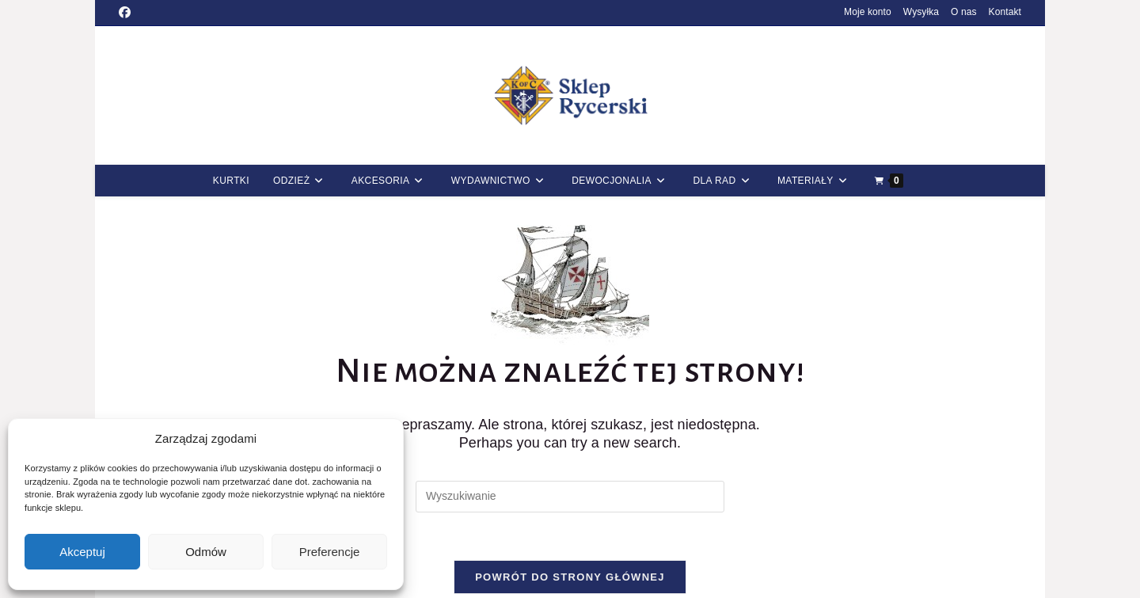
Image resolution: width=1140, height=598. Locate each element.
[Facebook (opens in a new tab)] (127, 13)
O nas (964, 11)
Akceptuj (82, 551)
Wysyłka (921, 11)
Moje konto (867, 11)
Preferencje (329, 551)
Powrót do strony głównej (570, 577)
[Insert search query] (570, 496)
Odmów (205, 551)
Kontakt (1005, 11)
